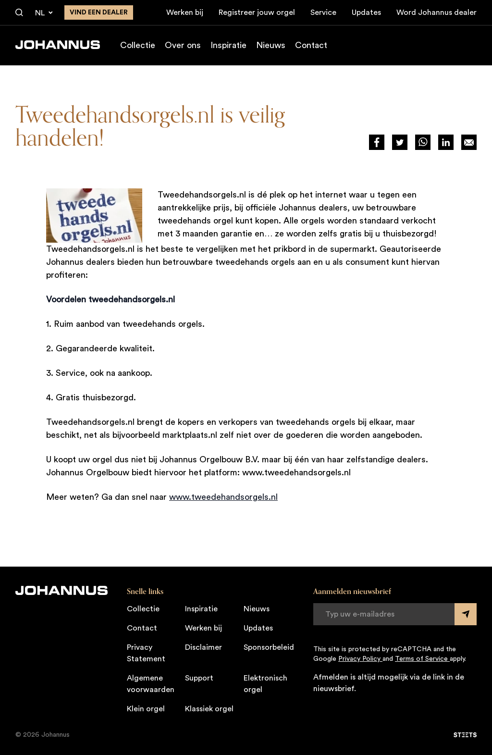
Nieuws (270, 45)
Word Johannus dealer (436, 12)
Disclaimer (203, 647)
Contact (311, 45)
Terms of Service (422, 659)
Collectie (137, 45)
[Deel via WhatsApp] (422, 142)
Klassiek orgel (209, 709)
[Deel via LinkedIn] (446, 142)
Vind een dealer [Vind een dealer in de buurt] (99, 12)
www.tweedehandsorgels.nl (223, 497)
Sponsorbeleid (269, 647)
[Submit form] (466, 614)
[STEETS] (465, 734)
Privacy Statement (146, 653)
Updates (366, 12)
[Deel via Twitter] (399, 142)
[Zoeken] (19, 13)
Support (199, 678)
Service (323, 12)
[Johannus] (57, 44)
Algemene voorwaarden (150, 683)
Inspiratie (228, 45)
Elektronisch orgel (265, 683)
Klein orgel (146, 709)
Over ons (183, 45)
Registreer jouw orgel (257, 12)
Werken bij (184, 12)
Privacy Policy (360, 659)
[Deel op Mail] (469, 142)
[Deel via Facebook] (376, 142)
